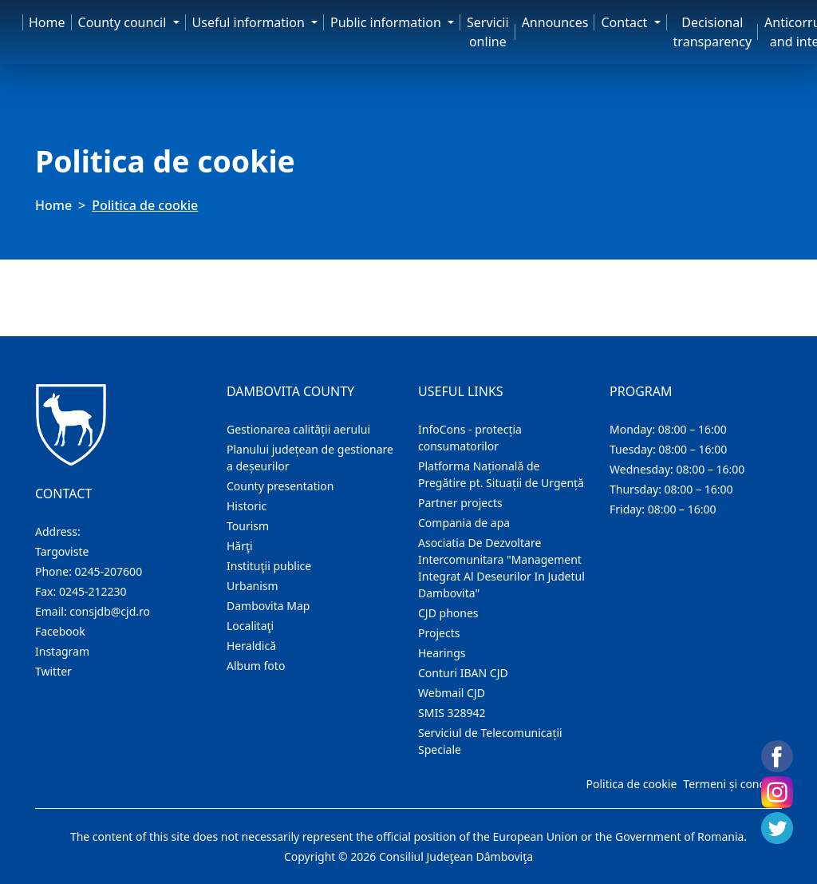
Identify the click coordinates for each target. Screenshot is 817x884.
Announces (555, 22)
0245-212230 (93, 591)
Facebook (60, 631)
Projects (439, 632)
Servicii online (488, 32)
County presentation (280, 486)
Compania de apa (464, 522)
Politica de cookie (631, 783)
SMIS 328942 (452, 712)
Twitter (53, 671)
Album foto (256, 665)
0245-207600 (109, 571)
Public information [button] (387, 22)
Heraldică (251, 645)
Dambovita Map (268, 605)
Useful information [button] (250, 22)
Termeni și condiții (731, 783)
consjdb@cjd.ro (109, 611)
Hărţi (240, 545)
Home (47, 22)
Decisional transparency (712, 32)
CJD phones (448, 612)
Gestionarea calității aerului (298, 429)
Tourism (248, 525)
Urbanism (252, 585)
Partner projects (460, 502)
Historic (246, 505)
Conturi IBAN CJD (463, 672)
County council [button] (124, 22)
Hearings (442, 652)
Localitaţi (250, 625)
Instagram (62, 651)
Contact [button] (625, 22)
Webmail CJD (451, 692)
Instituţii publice (269, 565)
